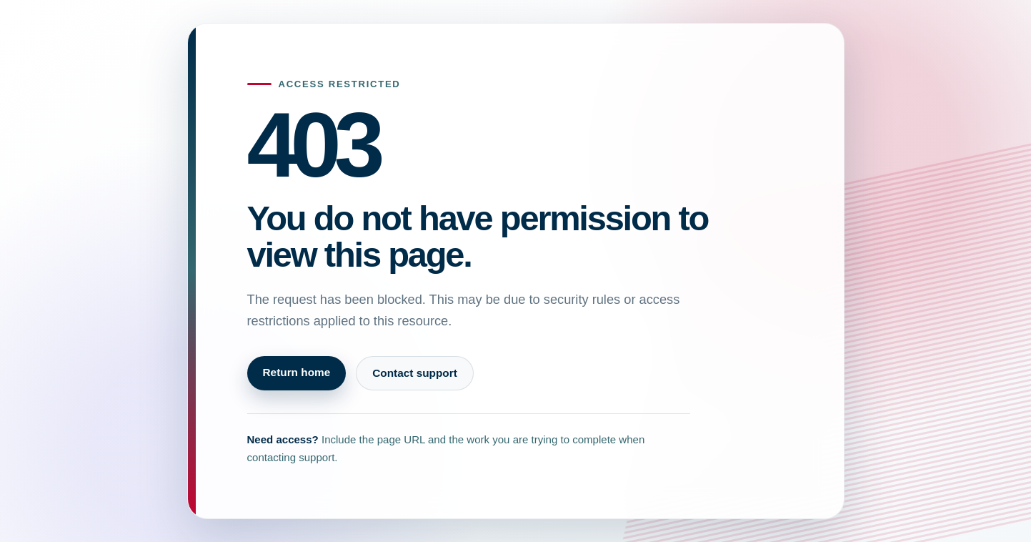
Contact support (414, 373)
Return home (297, 372)
